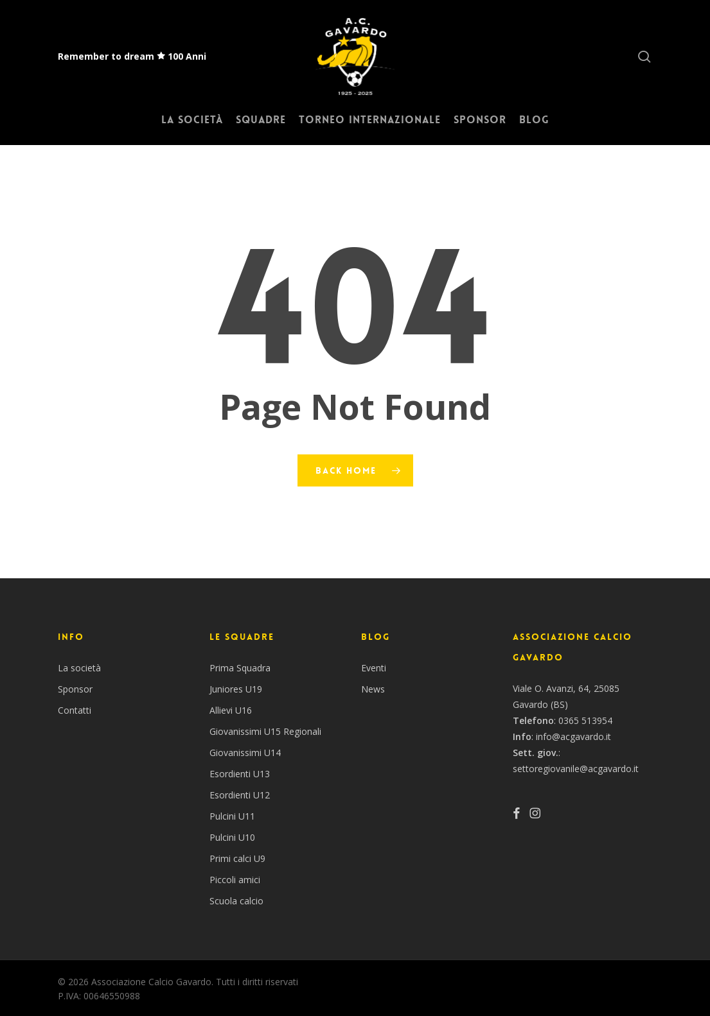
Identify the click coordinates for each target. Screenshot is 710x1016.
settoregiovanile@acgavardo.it (576, 768)
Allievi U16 (230, 710)
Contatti (74, 710)
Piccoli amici (234, 880)
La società (79, 668)
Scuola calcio (236, 901)
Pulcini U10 (232, 837)
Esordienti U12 (239, 795)
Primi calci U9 (237, 858)
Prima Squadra (240, 668)
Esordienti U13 (239, 774)
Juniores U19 (235, 689)
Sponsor (75, 689)
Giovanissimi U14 (245, 752)
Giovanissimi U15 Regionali (265, 731)
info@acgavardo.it (573, 736)
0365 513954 (585, 720)
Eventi (373, 668)
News (373, 689)
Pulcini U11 (232, 816)
